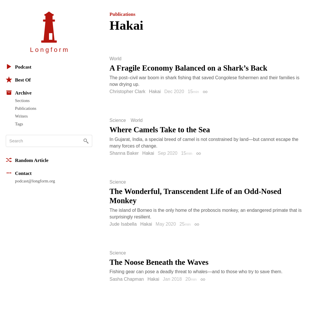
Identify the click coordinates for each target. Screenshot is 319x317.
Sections (22, 100)
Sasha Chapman (127, 279)
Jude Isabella (123, 224)
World (116, 58)
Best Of (18, 79)
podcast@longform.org (35, 181)
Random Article (27, 160)
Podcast (18, 66)
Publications (25, 108)
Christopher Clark (127, 91)
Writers (21, 116)
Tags (19, 124)
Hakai (155, 91)
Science (118, 120)
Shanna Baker (124, 153)
